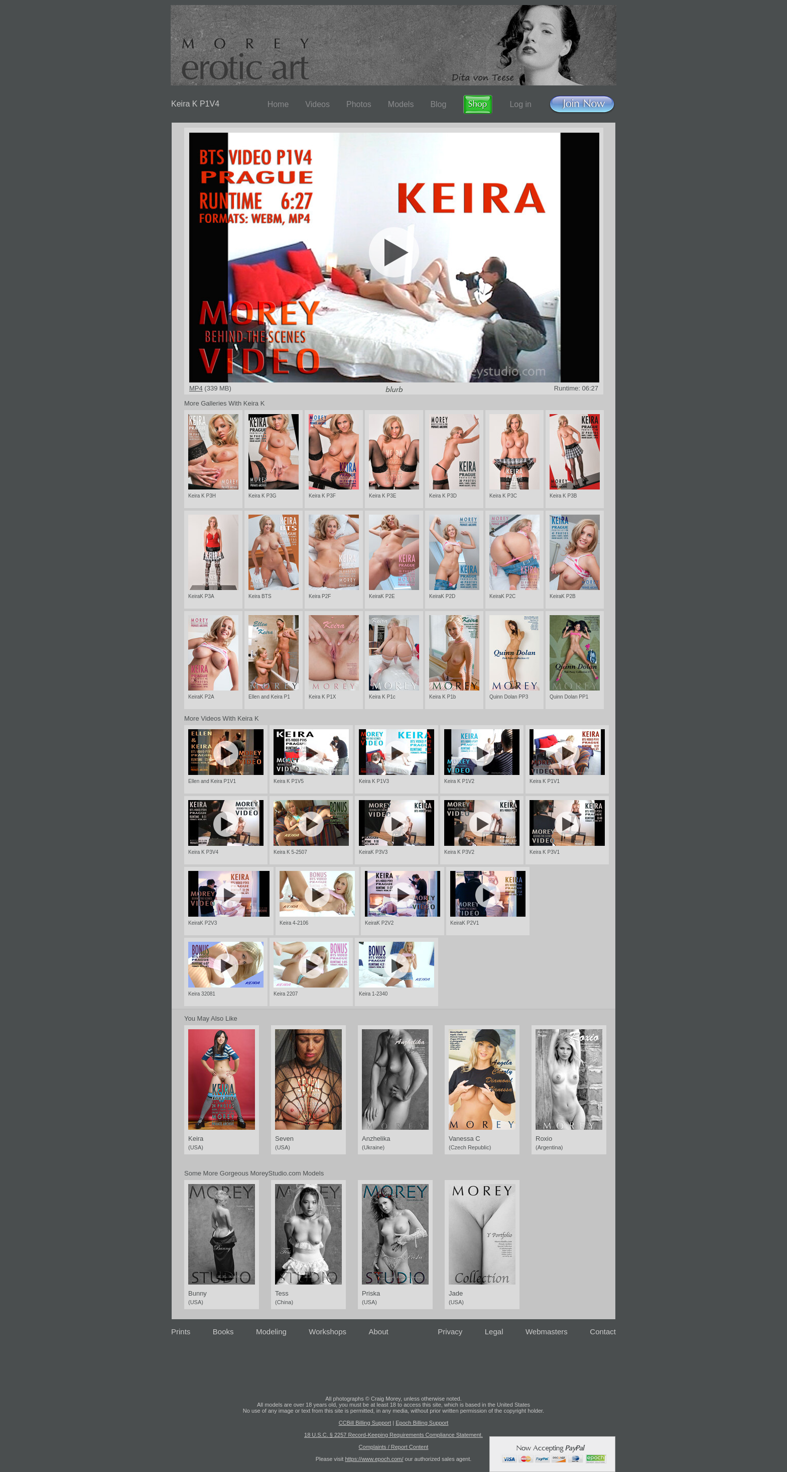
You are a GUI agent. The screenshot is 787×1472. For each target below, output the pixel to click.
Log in (520, 104)
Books (223, 1331)
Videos (317, 104)
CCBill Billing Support (365, 1423)
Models (401, 104)
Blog (438, 104)
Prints (180, 1331)
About (378, 1331)
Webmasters (547, 1331)
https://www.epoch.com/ (374, 1459)
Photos (358, 104)
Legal (494, 1331)
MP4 (196, 388)
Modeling (271, 1331)
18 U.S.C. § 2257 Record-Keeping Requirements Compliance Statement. (393, 1435)
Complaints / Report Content (394, 1447)
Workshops (327, 1331)
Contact (603, 1331)
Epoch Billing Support (422, 1423)
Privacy (450, 1331)
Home (278, 104)
